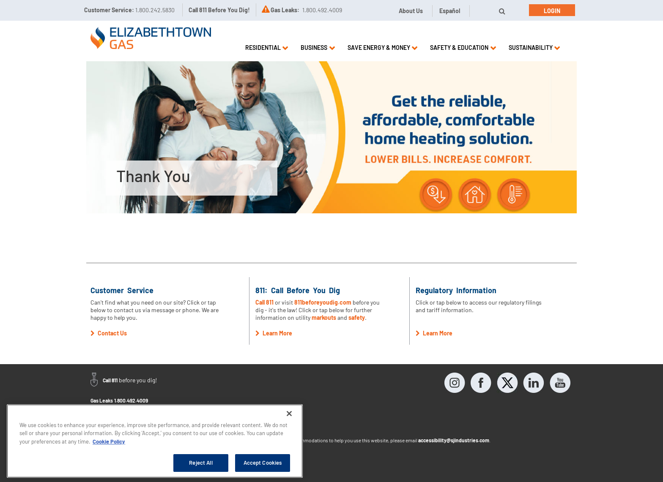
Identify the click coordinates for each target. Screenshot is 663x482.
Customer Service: (129, 10)
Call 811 (265, 302)
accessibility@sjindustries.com (453, 440)
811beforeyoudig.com (322, 302)
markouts (324, 317)
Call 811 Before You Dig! (219, 10)
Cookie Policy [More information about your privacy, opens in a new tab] (109, 441)
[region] (155, 441)
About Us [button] (411, 10)
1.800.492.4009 (131, 400)
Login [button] (552, 10)
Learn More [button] (273, 333)
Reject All (200, 462)
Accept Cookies (263, 462)
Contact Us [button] (108, 333)
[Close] (289, 413)
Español (449, 10)
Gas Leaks (101, 400)
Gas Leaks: (285, 10)
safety (356, 317)
